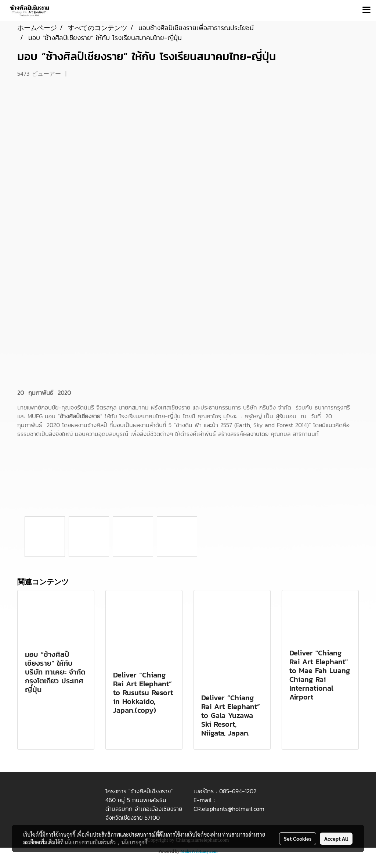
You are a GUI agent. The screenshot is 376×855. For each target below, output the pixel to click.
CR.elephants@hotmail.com (229, 808)
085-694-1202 (237, 791)
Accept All (336, 838)
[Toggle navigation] (366, 10)
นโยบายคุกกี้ (134, 842)
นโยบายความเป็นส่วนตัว (90, 842)
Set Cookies (297, 838)
